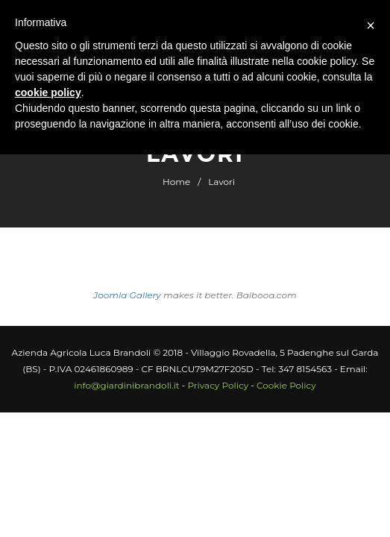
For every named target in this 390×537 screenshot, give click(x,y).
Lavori (221, 181)
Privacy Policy (218, 385)
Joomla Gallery (127, 295)
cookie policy (48, 92)
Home (176, 181)
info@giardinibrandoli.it (126, 385)
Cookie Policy (286, 385)
